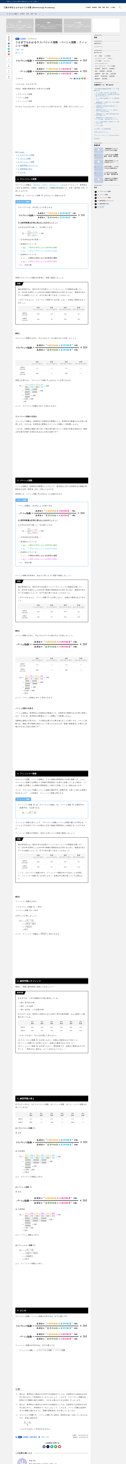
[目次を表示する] (8, 72)
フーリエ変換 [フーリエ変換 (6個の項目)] (111, 66)
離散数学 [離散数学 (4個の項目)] (97, 79)
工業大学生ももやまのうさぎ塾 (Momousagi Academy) (32, 7)
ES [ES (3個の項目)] (96, 56)
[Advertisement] (51, 135)
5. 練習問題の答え (25, 170)
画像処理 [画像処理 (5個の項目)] (97, 74)
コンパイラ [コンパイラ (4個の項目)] (106, 61)
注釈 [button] (17, 1390)
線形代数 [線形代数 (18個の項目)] (113, 74)
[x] (9, 47)
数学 (17, 39)
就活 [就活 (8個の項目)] (96, 71)
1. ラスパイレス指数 (26, 156)
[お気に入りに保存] (8, 66)
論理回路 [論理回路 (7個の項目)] (112, 77)
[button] (57, 432)
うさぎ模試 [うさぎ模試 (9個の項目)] (107, 56)
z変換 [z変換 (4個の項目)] (100, 56)
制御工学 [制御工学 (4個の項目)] (104, 69)
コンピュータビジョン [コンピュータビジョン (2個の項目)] (101, 64)
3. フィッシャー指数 (26, 163)
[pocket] (9, 55)
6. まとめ (21, 173)
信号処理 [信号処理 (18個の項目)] (97, 69)
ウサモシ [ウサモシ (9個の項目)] (110, 59)
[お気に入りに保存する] (19, 79)
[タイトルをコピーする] (8, 60)
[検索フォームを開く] (117, 7)
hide (22, 153)
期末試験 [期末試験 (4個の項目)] (109, 71)
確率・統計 (20, 50)
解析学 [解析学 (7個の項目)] (97, 77)
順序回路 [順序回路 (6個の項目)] (104, 79)
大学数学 (23, 39)
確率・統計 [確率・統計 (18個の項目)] (105, 74)
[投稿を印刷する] (8, 77)
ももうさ (21, 53)
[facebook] (9, 44)
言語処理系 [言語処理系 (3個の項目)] (104, 77)
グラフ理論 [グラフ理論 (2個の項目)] (98, 61)
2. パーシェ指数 (24, 159)
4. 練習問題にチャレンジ (28, 166)
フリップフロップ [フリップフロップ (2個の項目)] (100, 66)
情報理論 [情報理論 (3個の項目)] (102, 71)
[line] (9, 52)
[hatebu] (9, 50)
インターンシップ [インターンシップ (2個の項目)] (100, 59)
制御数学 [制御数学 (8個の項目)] (112, 69)
